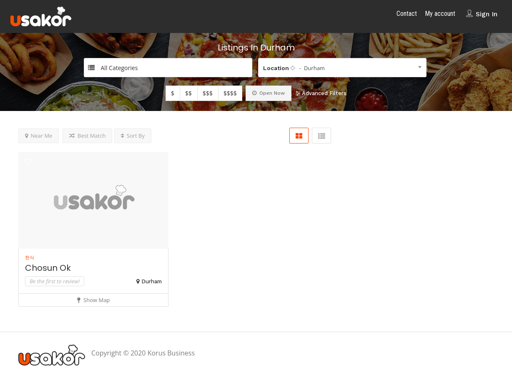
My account (440, 14)
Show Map (93, 300)
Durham (151, 281)
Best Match (87, 135)
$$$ (208, 93)
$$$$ (230, 93)
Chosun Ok (48, 268)
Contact (407, 14)
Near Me (38, 135)
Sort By (133, 135)
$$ (188, 93)
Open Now (268, 93)
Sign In (486, 14)
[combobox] (342, 67)
